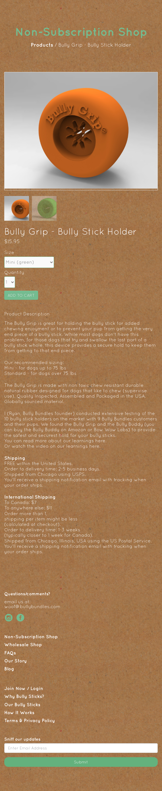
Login (36, 688)
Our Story (15, 660)
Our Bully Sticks (22, 704)
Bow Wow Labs (111, 429)
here (100, 440)
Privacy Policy (39, 720)
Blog (9, 668)
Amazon (77, 429)
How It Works (19, 712)
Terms (11, 720)
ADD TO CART (21, 295)
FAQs (10, 652)
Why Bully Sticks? (24, 696)
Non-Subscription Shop (31, 636)
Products (43, 45)
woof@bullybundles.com (32, 606)
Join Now (15, 688)
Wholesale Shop (23, 644)
